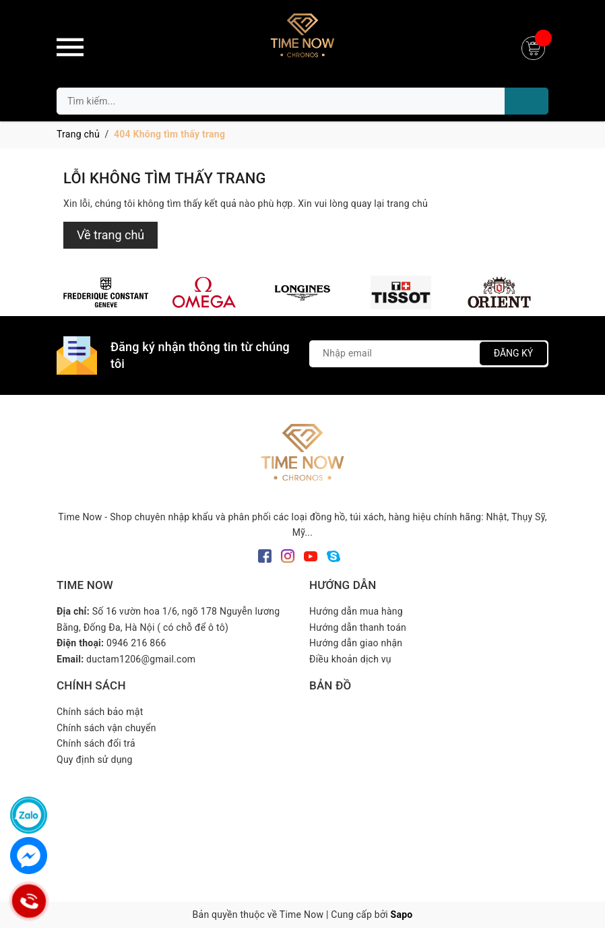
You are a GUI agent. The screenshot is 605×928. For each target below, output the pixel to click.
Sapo (402, 914)
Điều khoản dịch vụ (350, 659)
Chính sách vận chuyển (106, 727)
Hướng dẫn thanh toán (357, 627)
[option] (106, 292)
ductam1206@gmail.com (140, 659)
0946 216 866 (136, 643)
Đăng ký (514, 353)
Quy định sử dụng (95, 759)
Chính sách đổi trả (96, 743)
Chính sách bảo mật (100, 711)
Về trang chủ (110, 235)
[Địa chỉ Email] (428, 353)
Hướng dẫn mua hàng (356, 611)
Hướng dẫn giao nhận (355, 643)
